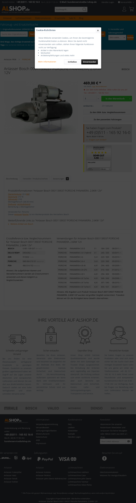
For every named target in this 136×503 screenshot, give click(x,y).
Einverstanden (89, 62)
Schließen (72, 62)
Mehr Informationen (47, 61)
